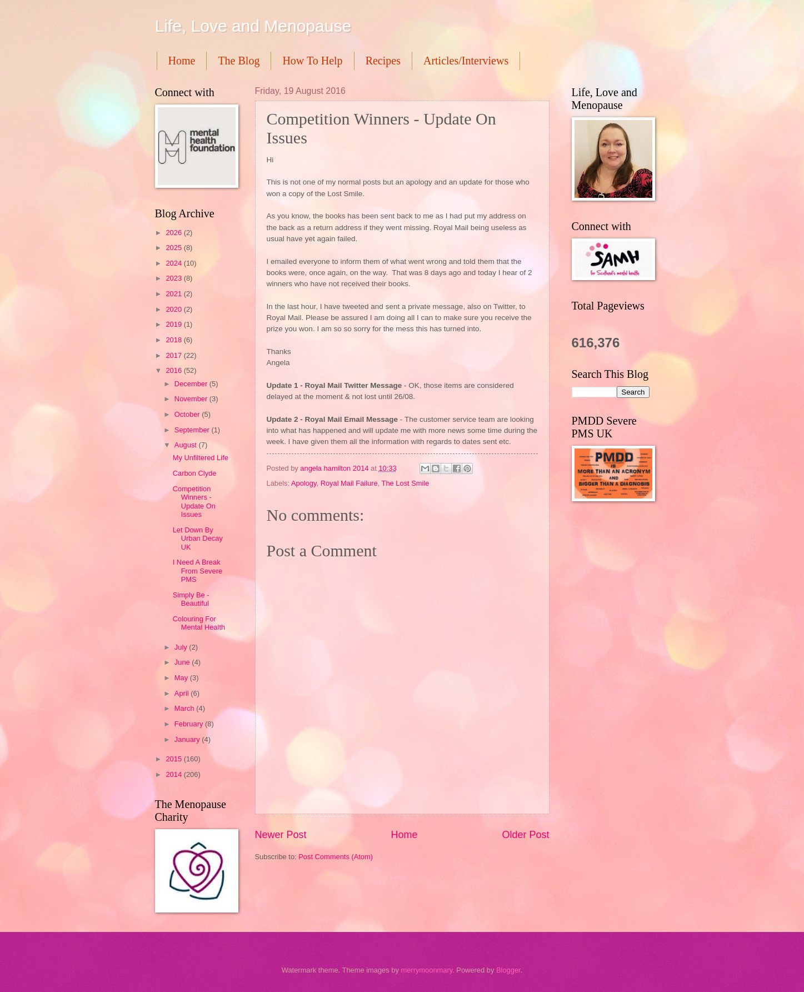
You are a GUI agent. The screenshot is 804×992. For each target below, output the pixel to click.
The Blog (238, 60)
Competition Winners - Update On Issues (194, 502)
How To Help (312, 60)
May (182, 678)
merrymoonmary (426, 970)
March (185, 708)
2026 (174, 232)
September (193, 430)
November (191, 399)
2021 (174, 294)
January (188, 739)
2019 (174, 324)
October (188, 414)
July (181, 647)
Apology (304, 483)
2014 (174, 774)
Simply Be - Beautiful (191, 599)
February (189, 724)
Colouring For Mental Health (199, 623)
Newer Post (281, 834)
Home (182, 60)
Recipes (383, 60)
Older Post (525, 834)
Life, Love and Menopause (253, 26)
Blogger (508, 970)
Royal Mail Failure (349, 483)
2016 (174, 370)
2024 (174, 263)
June (183, 662)
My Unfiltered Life (200, 457)
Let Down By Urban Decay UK (198, 538)
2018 (174, 340)
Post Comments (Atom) (335, 857)
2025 (174, 247)
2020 (174, 309)
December (191, 384)
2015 (174, 759)
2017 (174, 355)
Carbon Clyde (195, 473)
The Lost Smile (406, 483)
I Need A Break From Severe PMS (197, 571)
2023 (174, 278)
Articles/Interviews (465, 60)
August (186, 445)
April (182, 693)
